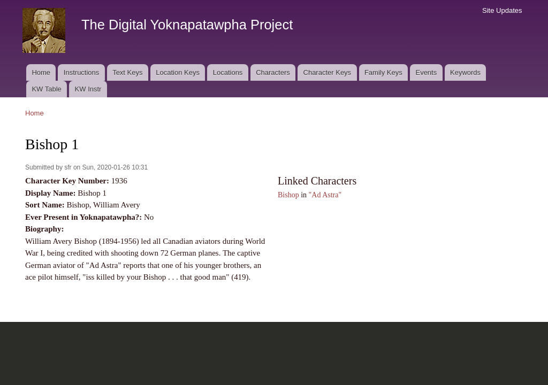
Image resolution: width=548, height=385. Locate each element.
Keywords (465, 72)
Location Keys (178, 72)
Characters (273, 72)
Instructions (81, 72)
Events (426, 72)
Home (41, 72)
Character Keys (327, 72)
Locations (228, 72)
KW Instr (88, 89)
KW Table (46, 89)
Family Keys (383, 72)
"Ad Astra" (325, 195)
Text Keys (127, 72)
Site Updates (502, 10)
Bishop (288, 195)
